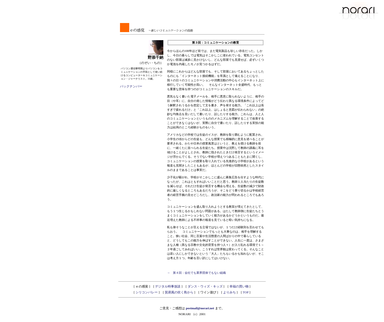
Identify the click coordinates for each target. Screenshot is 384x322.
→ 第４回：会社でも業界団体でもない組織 (196, 272)
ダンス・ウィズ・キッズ (205, 286)
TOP (246, 292)
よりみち (229, 292)
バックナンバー (131, 86)
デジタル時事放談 (167, 286)
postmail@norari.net (200, 308)
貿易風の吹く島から (179, 292)
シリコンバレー (146, 292)
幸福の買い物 (239, 286)
